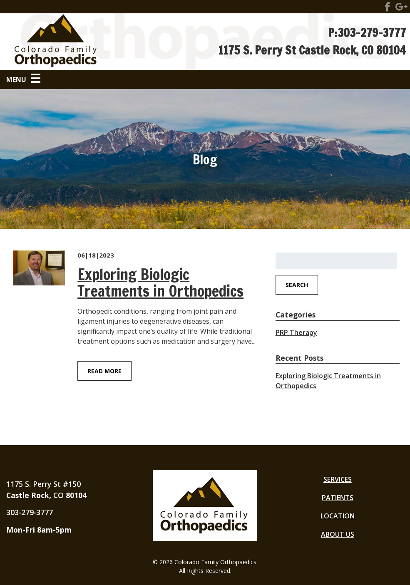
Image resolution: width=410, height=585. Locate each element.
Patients (337, 497)
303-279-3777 (29, 512)
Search (297, 285)
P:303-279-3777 (367, 33)
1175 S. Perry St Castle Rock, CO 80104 (312, 50)
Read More (104, 371)
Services (337, 479)
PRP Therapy (296, 332)
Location (338, 516)
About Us (337, 534)
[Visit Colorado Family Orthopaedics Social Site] (387, 8)
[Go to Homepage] (104, 41)
